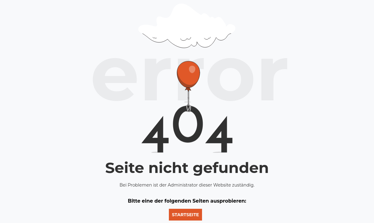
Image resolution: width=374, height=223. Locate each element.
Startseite (185, 214)
